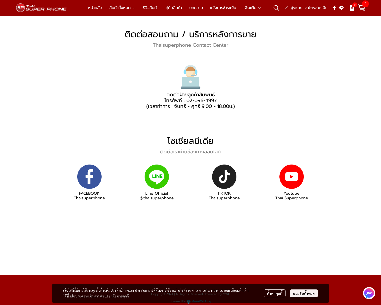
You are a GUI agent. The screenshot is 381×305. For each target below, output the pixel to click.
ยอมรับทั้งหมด (304, 293)
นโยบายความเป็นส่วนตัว (87, 296)
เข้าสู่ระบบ (293, 7)
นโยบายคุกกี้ (120, 296)
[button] (276, 8)
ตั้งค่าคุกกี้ (274, 293)
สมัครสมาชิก (316, 7)
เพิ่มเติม (252, 8)
